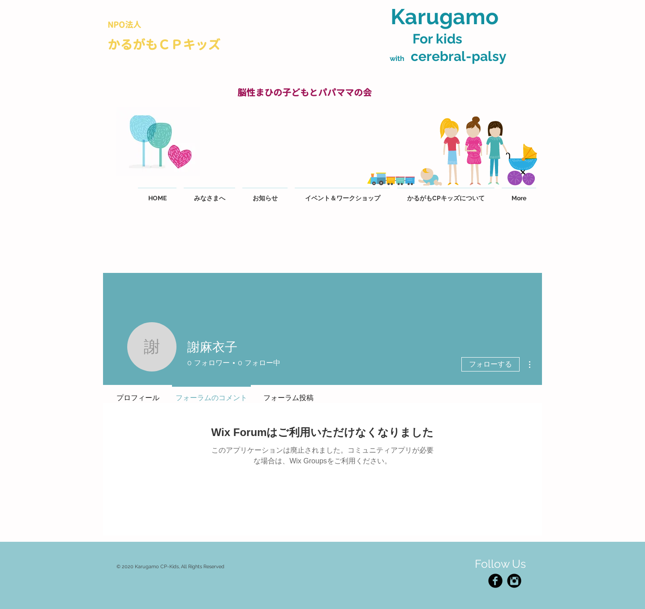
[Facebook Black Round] (495, 581)
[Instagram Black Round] (514, 581)
